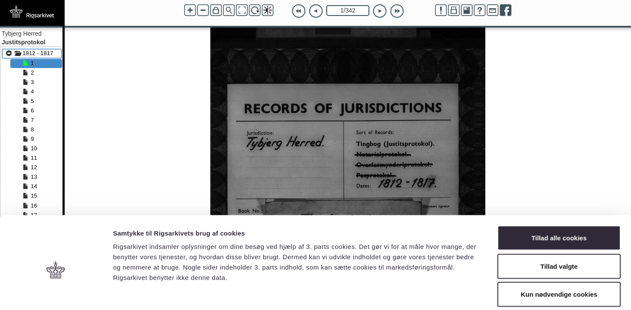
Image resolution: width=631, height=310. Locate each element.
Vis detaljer (448, 293)
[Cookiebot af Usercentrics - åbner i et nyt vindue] (56, 293)
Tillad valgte (559, 225)
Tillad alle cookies (559, 197)
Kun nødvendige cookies (559, 253)
